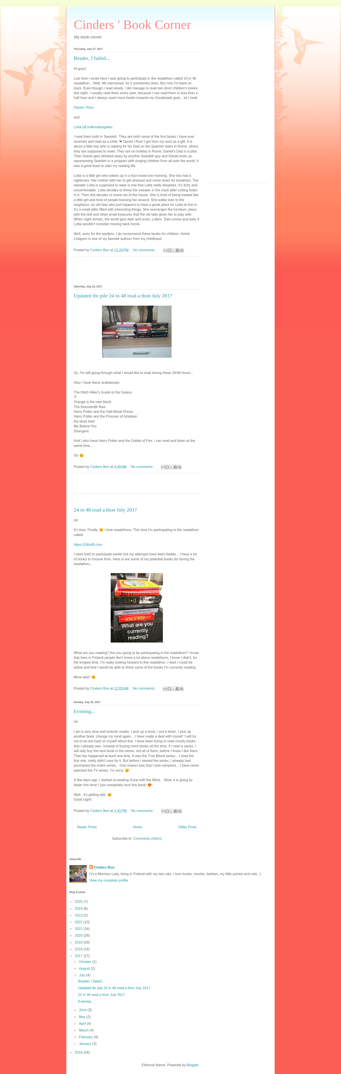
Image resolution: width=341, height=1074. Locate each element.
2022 (79, 922)
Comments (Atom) (147, 838)
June (83, 1010)
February (86, 1037)
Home (137, 827)
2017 (79, 956)
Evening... (84, 711)
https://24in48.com (88, 544)
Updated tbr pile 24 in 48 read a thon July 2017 (123, 295)
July (82, 975)
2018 (79, 949)
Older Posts (187, 827)
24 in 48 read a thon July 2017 (105, 510)
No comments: (145, 250)
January (85, 1044)
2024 (79, 908)
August (85, 968)
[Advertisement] (237, 114)
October (85, 962)
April (83, 1023)
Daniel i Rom (84, 107)
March (84, 1030)
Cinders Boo (104, 867)
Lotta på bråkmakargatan (93, 127)
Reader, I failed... (92, 58)
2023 (79, 915)
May (83, 1017)
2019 (79, 942)
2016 (79, 1052)
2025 (79, 901)
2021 (79, 929)
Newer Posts (87, 827)
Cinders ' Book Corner (132, 24)
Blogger (192, 1065)
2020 (79, 935)
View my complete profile (108, 880)
